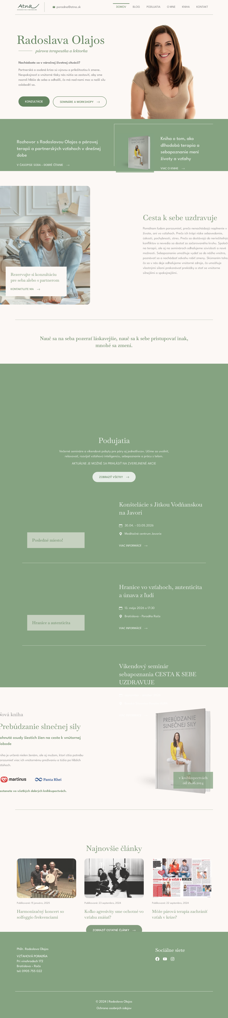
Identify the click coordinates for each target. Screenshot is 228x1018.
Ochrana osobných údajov (114, 1008)
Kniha (186, 7)
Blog (136, 7)
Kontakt (202, 7)
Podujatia (153, 7)
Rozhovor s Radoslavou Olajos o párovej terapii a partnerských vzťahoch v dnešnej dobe (59, 180)
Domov (121, 7)
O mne (171, 7)
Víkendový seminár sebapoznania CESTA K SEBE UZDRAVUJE (157, 899)
